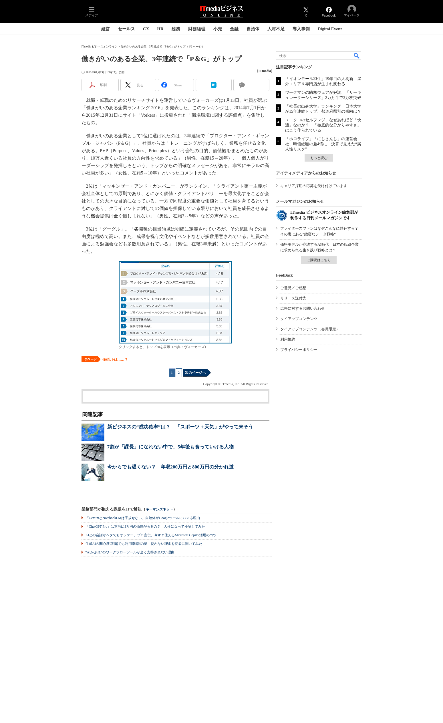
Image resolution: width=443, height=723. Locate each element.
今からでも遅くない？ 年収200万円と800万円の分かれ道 (170, 467)
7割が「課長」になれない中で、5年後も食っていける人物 (170, 447)
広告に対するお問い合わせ (302, 308)
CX (146, 29)
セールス (126, 29)
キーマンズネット (159, 509)
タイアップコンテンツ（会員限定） (310, 329)
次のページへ (195, 373)
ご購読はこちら (319, 260)
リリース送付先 (293, 298)
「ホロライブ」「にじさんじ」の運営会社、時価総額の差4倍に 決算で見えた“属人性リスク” (323, 144)
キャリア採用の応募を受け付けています (313, 186)
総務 (176, 29)
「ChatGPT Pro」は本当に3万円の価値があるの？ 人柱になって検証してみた (145, 527)
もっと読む (318, 158)
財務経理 (196, 29)
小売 (217, 29)
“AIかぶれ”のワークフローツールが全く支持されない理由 (130, 552)
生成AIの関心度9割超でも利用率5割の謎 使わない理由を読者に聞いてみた (144, 544)
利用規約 (287, 339)
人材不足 (276, 29)
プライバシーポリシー (298, 349)
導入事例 (301, 29)
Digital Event (330, 29)
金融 (234, 29)
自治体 (253, 29)
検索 (357, 55)
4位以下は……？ (115, 359)
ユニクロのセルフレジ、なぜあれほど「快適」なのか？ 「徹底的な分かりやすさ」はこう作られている (323, 125)
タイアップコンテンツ (298, 319)
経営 (105, 29)
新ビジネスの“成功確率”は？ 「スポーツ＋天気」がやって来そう (180, 427)
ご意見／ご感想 (293, 288)
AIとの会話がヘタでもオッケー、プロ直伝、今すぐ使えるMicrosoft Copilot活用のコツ (151, 535)
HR (160, 29)
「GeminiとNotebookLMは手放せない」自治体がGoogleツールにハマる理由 (143, 518)
